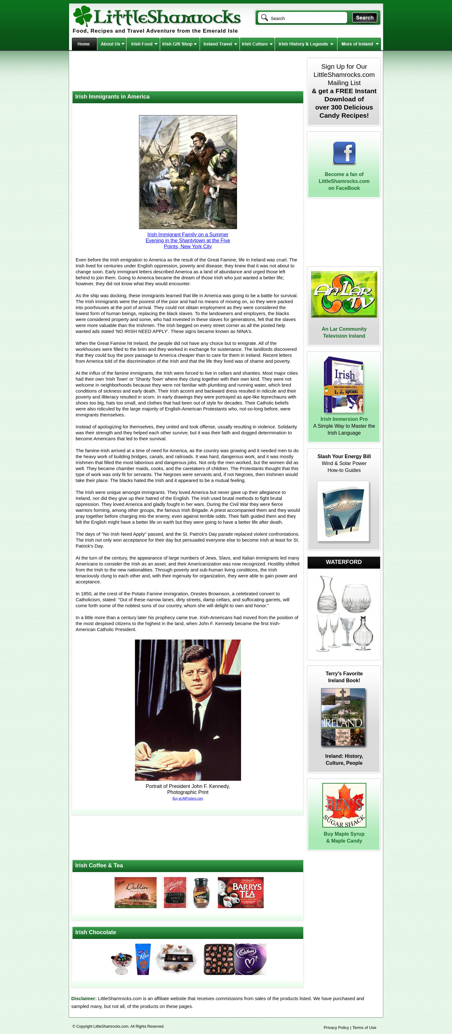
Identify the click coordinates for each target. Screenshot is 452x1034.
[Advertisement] (187, 71)
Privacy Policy (336, 1027)
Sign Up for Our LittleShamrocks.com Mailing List (344, 91)
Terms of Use (364, 1027)
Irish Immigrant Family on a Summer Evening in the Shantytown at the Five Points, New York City (188, 240)
